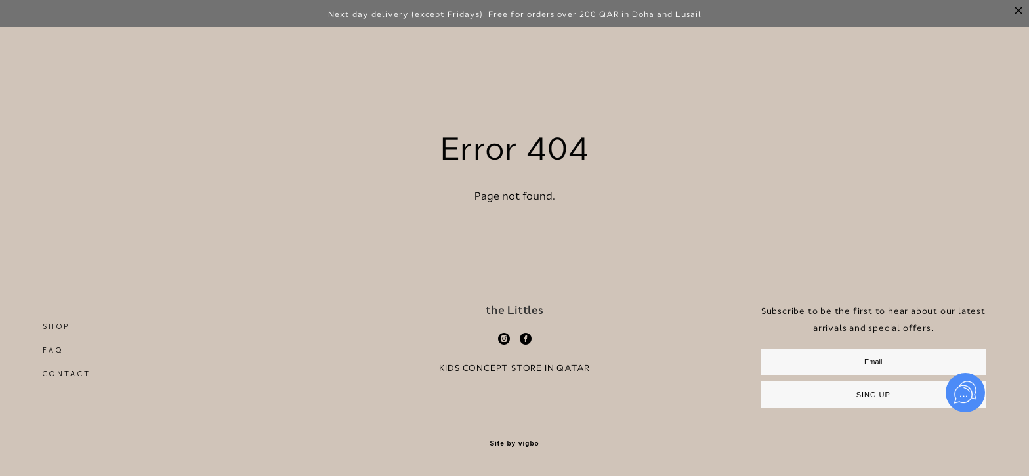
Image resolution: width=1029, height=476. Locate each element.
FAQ (53, 373)
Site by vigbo (514, 467)
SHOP (56, 349)
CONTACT (67, 397)
